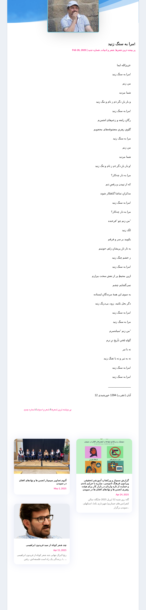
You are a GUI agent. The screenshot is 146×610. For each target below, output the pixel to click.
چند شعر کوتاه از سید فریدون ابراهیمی (46, 545)
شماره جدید (94, 50)
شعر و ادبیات (107, 50)
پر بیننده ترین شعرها (125, 50)
